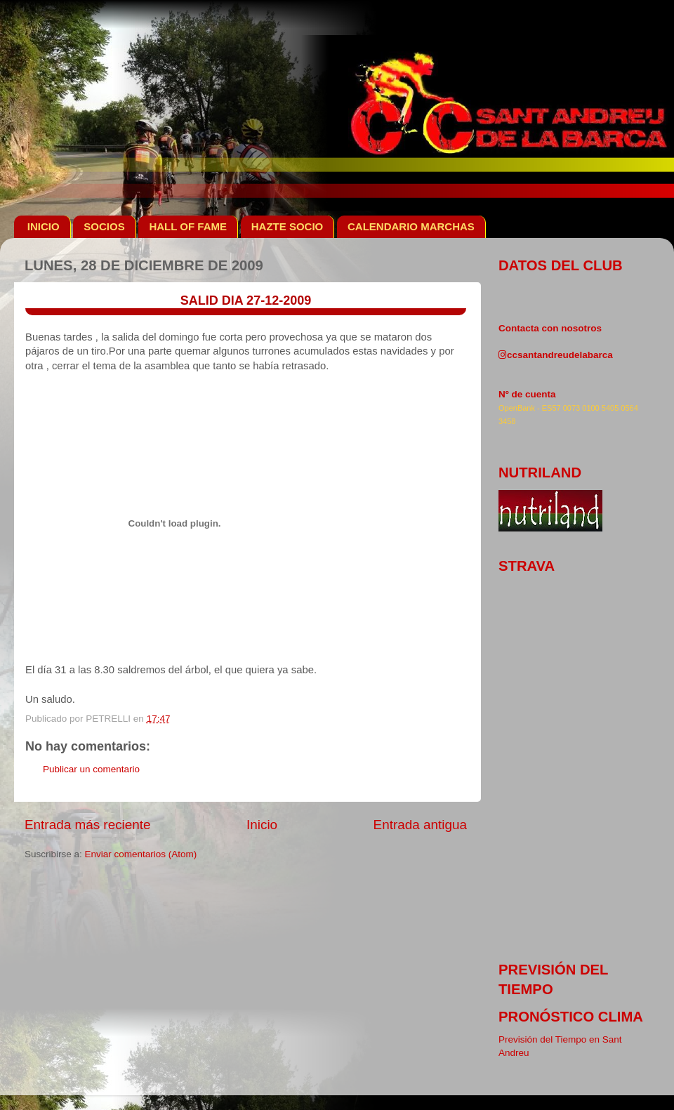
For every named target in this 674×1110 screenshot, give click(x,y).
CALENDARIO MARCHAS (411, 226)
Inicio (261, 824)
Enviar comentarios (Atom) (141, 854)
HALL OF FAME (188, 226)
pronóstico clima (570, 1016)
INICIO (43, 226)
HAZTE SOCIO (287, 226)
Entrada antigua (420, 824)
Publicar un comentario (91, 769)
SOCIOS (104, 226)
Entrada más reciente (88, 824)
